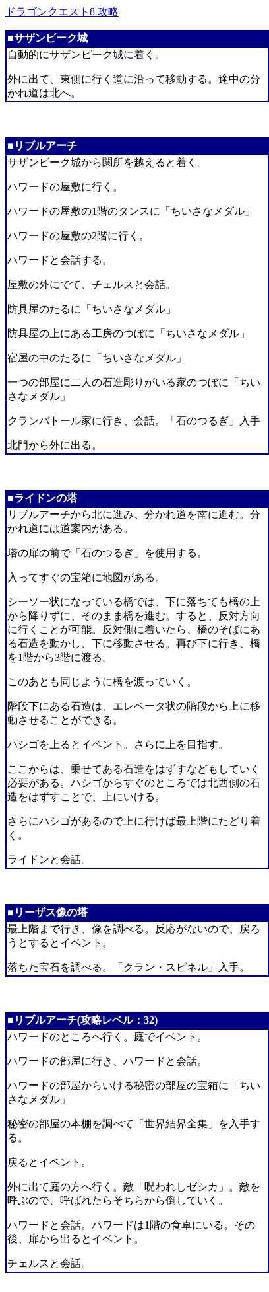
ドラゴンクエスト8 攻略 (62, 11)
